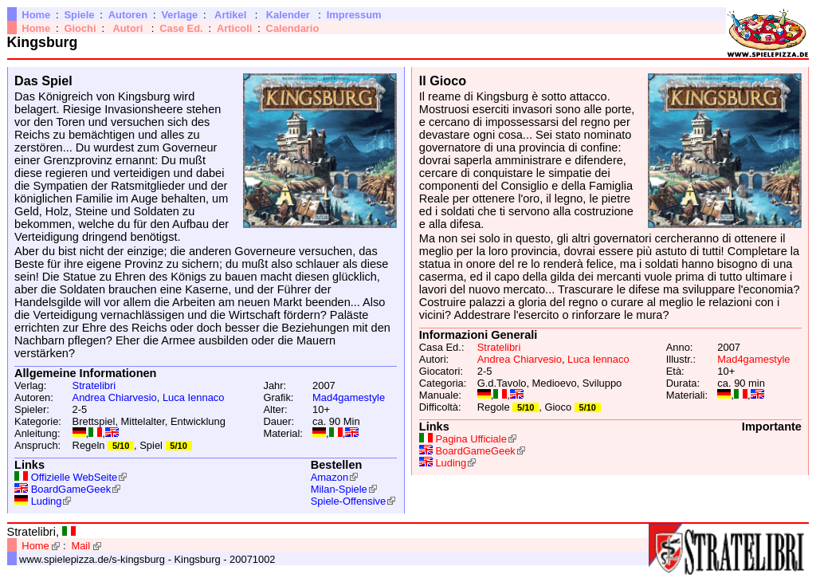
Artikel (230, 15)
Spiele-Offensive (348, 501)
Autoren (127, 15)
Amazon (329, 477)
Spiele (79, 15)
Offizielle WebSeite (74, 477)
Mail (80, 546)
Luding (46, 501)
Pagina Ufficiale (470, 439)
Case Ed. (181, 28)
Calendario (293, 28)
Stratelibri (94, 385)
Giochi (80, 28)
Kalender (288, 15)
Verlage (179, 15)
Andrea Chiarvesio (115, 397)
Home (36, 15)
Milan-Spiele (339, 489)
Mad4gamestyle (348, 397)
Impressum (354, 15)
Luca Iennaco (194, 397)
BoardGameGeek (71, 489)
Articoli (234, 28)
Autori (127, 28)
